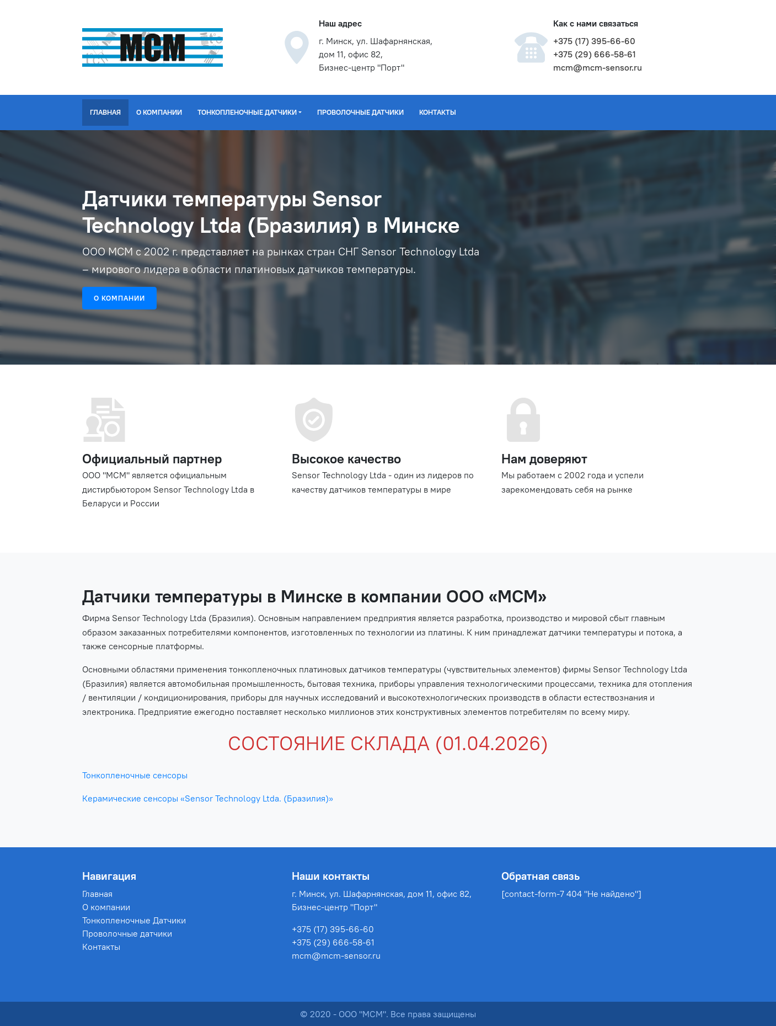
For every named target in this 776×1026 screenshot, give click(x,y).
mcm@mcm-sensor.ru (597, 67)
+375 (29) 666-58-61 (594, 54)
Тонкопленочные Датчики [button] (247, 112)
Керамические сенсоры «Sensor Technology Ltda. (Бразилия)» (207, 798)
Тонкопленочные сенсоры (135, 775)
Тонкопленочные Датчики (134, 920)
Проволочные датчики (360, 112)
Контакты (437, 112)
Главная (105, 112)
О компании (159, 112)
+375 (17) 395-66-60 (594, 40)
